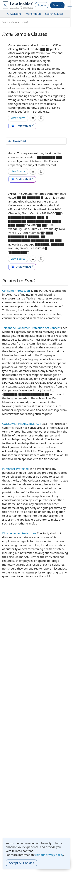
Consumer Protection (16, 290)
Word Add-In (33, 13)
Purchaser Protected (15, 469)
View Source (18, 118)
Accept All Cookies (21, 863)
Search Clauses (54, 13)
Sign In (42, 5)
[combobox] (5, 5)
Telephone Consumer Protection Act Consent (31, 328)
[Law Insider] (21, 5)
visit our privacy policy (49, 855)
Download (17, 141)
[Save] (33, 118)
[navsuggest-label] (5, 5)
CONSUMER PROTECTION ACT (21, 423)
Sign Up (57, 5)
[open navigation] (69, 5)
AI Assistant (14, 13)
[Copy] (41, 118)
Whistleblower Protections (19, 533)
